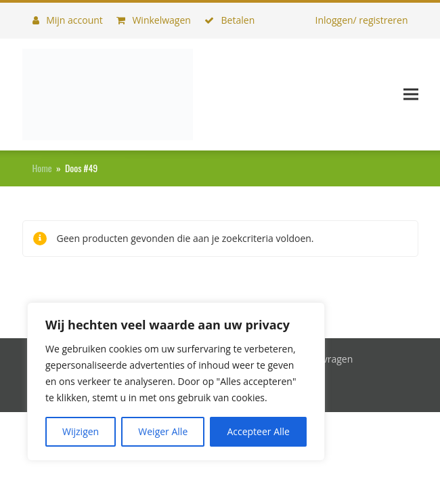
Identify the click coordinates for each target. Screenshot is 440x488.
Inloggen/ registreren (361, 20)
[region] (176, 381)
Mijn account (67, 20)
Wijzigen (80, 431)
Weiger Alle (163, 431)
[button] (410, 94)
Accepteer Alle (258, 431)
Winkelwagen (153, 20)
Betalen (229, 20)
